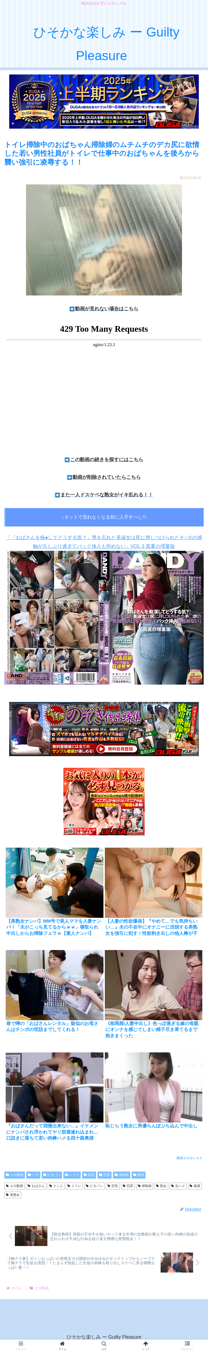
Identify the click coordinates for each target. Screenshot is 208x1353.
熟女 (161, 1186)
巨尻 (104, 1175)
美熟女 (13, 1195)
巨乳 (89, 1175)
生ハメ (178, 1186)
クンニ (56, 1186)
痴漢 (138, 1175)
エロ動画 (14, 1175)
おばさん (36, 1186)
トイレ (74, 1186)
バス (33, 1175)
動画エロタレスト (190, 1158)
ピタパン (52, 1175)
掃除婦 (122, 1175)
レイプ (72, 1175)
